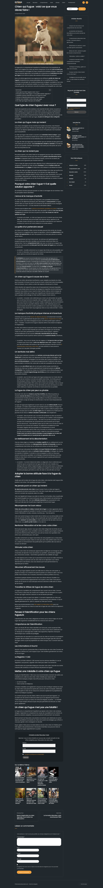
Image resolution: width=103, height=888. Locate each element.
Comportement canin (20, 13)
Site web (19, 859)
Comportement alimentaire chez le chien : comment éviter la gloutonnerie (76, 40)
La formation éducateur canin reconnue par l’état (52, 816)
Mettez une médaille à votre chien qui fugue (29, 99)
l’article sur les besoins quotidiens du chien (44, 208)
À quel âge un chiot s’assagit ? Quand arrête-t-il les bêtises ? (79, 137)
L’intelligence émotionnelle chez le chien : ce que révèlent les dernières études (76, 79)
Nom (18, 847)
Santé (51, 2)
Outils (63, 2)
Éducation (35, 2)
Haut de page (83, 884)
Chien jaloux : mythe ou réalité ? (77, 56)
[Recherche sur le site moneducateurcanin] (83, 2)
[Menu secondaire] (87, 2)
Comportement (43, 2)
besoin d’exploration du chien (53, 319)
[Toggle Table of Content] (49, 90)
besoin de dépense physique (39, 317)
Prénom (24, 743)
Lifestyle (57, 2)
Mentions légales (33, 884)
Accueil (28, 2)
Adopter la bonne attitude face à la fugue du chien (31, 95)
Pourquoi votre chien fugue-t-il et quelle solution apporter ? (34, 94)
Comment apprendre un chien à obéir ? (78, 128)
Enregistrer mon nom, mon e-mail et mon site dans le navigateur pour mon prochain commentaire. (37, 867)
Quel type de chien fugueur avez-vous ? (27, 92)
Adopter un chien (73, 165)
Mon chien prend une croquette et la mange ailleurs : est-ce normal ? (78, 146)
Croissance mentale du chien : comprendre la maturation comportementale (75, 61)
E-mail (24, 748)
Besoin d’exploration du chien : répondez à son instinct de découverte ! (26, 817)
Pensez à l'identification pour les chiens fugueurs (31, 97)
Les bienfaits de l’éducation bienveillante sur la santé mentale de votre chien (76, 33)
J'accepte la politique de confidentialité (34, 754)
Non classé (71, 182)
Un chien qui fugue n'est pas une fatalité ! (29, 101)
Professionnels (71, 2)
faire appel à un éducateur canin (43, 604)
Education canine (73, 172)
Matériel (71, 178)
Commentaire (21, 837)
